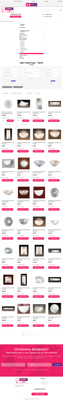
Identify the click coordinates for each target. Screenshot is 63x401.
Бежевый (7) (22, 42)
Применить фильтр (8, 86)
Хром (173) (22, 53)
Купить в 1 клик (8, 124)
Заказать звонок (16, 16)
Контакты (60, 1)
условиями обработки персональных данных (40, 369)
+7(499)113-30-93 (15, 14)
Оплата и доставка (18, 1)
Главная (2, 21)
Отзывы (46, 1)
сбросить (22, 40)
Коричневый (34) (23, 48)
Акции (33, 1)
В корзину (10, 120)
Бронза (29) (22, 44)
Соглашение (44, 383)
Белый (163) (22, 43)
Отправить (57, 364)
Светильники (44, 382)
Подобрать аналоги (38, 120)
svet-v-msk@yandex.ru (47, 14)
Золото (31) (22, 47)
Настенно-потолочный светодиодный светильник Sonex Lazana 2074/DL (7, 113)
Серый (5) (22, 52)
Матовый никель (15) (24, 49)
